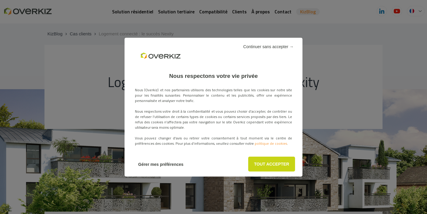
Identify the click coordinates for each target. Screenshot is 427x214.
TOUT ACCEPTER (271, 164)
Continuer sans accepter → (268, 46)
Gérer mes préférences (161, 164)
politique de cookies (271, 143)
